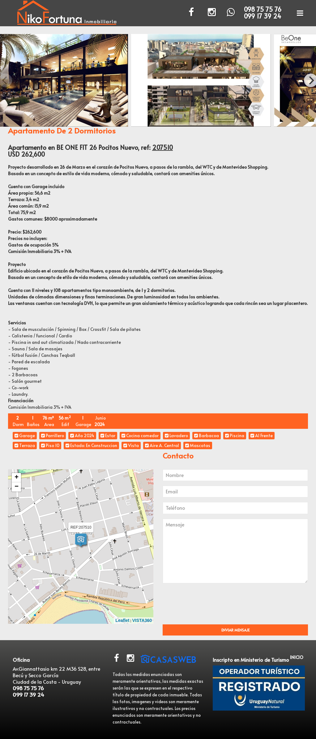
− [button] (17, 487)
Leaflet (122, 620)
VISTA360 (142, 620)
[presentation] (216, 606)
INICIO (296, 657)
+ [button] (17, 477)
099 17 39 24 (262, 16)
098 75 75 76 (262, 9)
